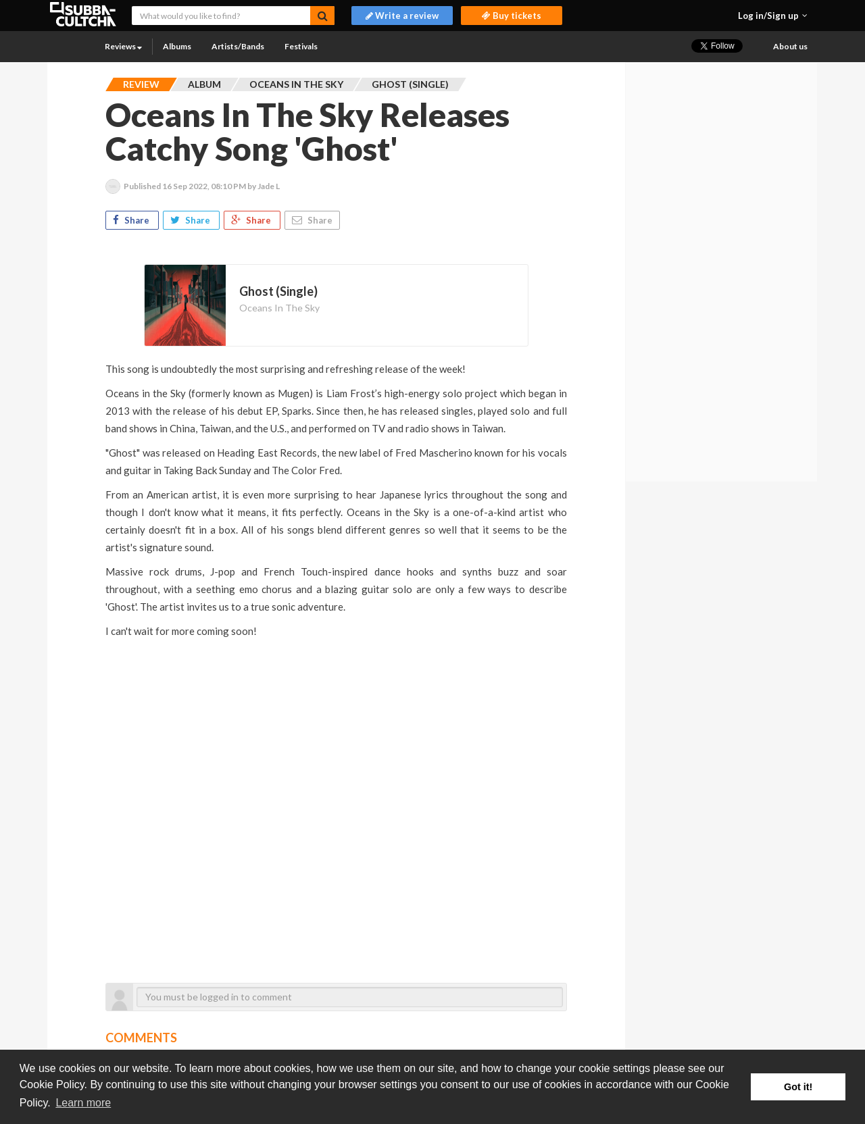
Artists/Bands (238, 46)
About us (790, 46)
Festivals (301, 46)
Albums (177, 46)
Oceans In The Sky (279, 307)
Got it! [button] (798, 1086)
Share (132, 220)
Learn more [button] (83, 1102)
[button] (773, 15)
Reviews (123, 46)
